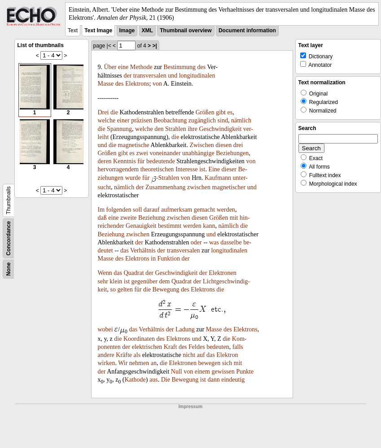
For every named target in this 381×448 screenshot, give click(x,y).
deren (105, 161)
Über (110, 67)
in (153, 258)
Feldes (196, 347)
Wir (122, 363)
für (141, 161)
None (8, 269)
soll (137, 209)
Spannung (119, 129)
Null (176, 371)
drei (238, 145)
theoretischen (157, 169)
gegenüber (144, 281)
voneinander (164, 153)
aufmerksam (176, 209)
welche (107, 120)
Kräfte (124, 355)
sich (227, 363)
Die (165, 379)
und (172, 75)
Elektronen (222, 273)
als (137, 355)
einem (202, 371)
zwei (142, 153)
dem (164, 281)
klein (115, 281)
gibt (221, 112)
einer (123, 120)
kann (209, 225)
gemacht (204, 209)
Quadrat (133, 273)
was (214, 242)
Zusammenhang (165, 187)
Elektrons (137, 83)
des (201, 67)
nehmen (139, 363)
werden (226, 209)
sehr (103, 281)
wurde (133, 177)
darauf (152, 209)
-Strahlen (167, 177)
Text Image (98, 30)
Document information (247, 30)
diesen (223, 145)
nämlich (241, 120)
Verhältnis (143, 250)
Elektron (227, 355)
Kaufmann (218, 177)
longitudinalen (197, 75)
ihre (192, 129)
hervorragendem (118, 169)
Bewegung (166, 289)
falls (237, 347)
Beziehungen (232, 153)
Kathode (134, 379)
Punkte (245, 371)
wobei (105, 329)
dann (214, 379)
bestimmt (169, 225)
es (230, 112)
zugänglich (202, 120)
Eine (214, 169)
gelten (124, 289)
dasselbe (230, 242)
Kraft (170, 347)
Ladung (185, 329)
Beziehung (151, 217)
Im (101, 209)
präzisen (141, 120)
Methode (141, 67)
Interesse (186, 169)
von (157, 83)
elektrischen (147, 347)
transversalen (149, 75)
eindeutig (233, 379)
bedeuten (217, 347)
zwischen (198, 187)
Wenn (105, 273)
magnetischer (229, 187)
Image (127, 30)
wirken (106, 363)
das (124, 250)
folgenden (118, 209)
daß (102, 217)
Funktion (169, 258)
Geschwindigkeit (220, 129)
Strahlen (175, 129)
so (113, 289)
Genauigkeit (141, 225)
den (158, 129)
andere (106, 355)
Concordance (8, 238)
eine (123, 67)
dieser (229, 169)
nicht (189, 355)
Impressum (190, 406)
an (154, 363)
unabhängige (198, 153)
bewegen (209, 363)
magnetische (133, 145)
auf (201, 355)
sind (223, 120)
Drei (103, 112)
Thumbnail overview (185, 30)
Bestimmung (179, 67)
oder (196, 242)
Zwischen (201, 145)
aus (153, 379)
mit (234, 217)
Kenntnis (124, 161)
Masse (106, 83)
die (114, 112)
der (127, 75)
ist (202, 169)
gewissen (222, 371)
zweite (128, 217)
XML (147, 30)
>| (154, 46)
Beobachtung (170, 120)
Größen (205, 112)
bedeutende (160, 161)
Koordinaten (139, 338)
